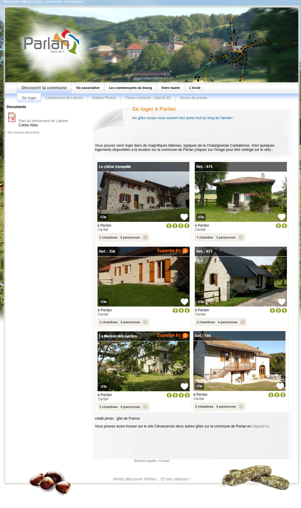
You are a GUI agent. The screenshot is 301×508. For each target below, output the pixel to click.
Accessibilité (53, 1)
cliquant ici (260, 426)
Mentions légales (145, 460)
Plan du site (11, 1)
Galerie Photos (104, 98)
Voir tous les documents (23, 132)
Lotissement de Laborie (64, 98)
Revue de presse (193, 98)
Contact (164, 460)
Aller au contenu (32, 1)
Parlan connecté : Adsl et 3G (148, 98)
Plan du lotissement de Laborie (43, 121)
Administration (73, 1)
